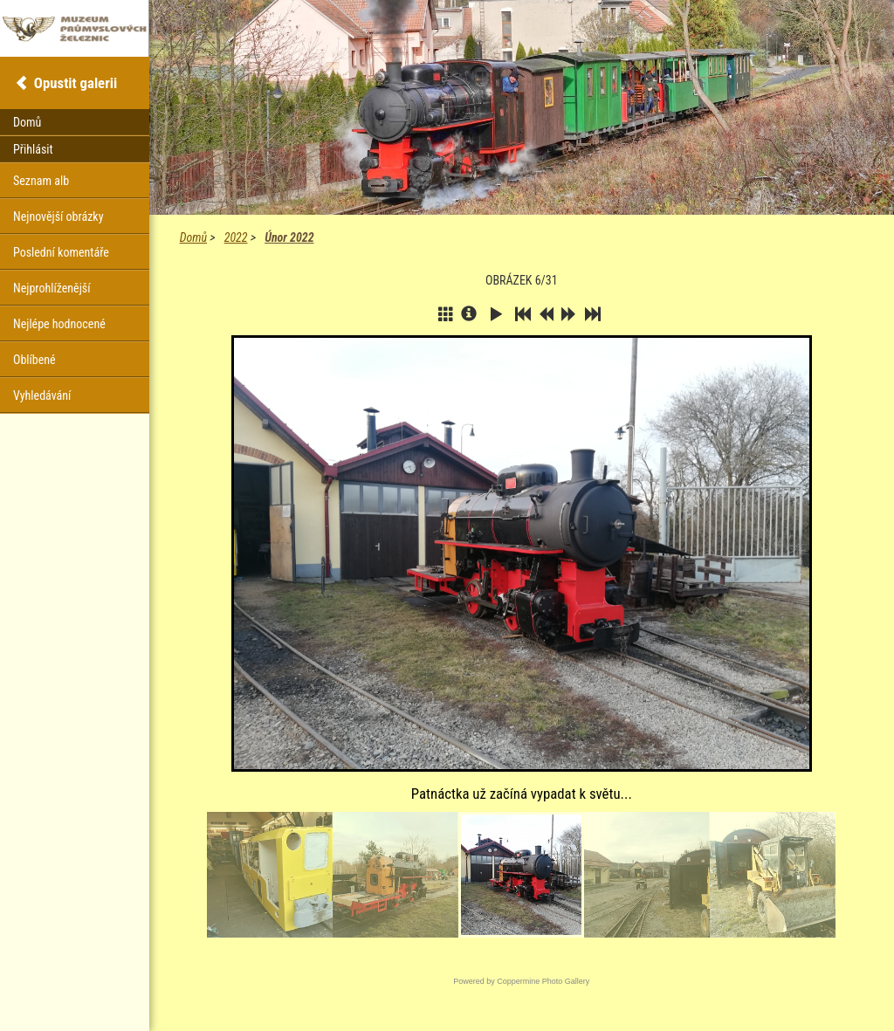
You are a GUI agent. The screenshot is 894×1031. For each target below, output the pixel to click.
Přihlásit (33, 149)
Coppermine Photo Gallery (543, 981)
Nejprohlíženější (51, 288)
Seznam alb (41, 181)
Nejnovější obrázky (58, 216)
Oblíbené (34, 360)
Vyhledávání (42, 395)
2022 (236, 237)
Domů (193, 237)
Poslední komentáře (61, 252)
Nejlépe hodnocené (59, 324)
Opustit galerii (75, 83)
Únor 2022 (289, 237)
